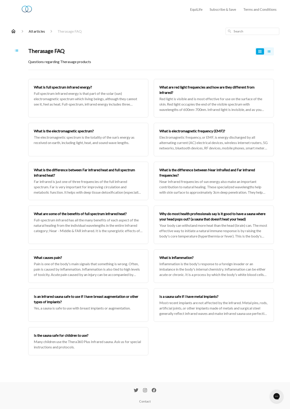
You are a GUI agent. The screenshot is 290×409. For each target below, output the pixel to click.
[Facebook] (154, 391)
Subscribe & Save (223, 9)
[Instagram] (145, 391)
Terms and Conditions (260, 9)
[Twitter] (136, 391)
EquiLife (196, 9)
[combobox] (252, 31)
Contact (145, 401)
